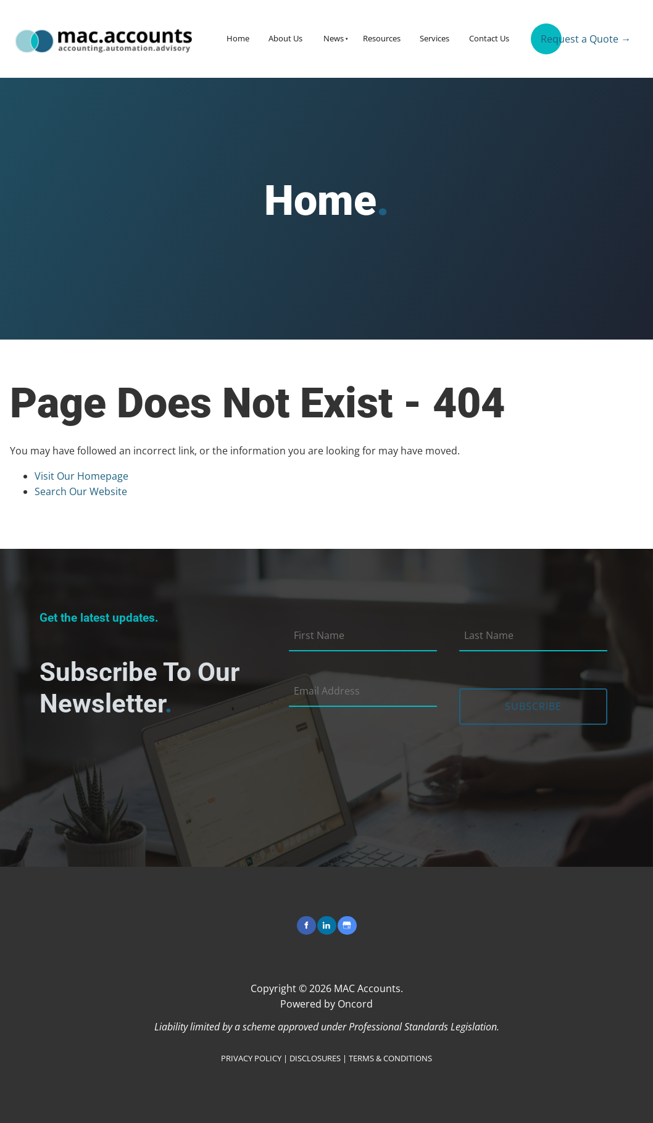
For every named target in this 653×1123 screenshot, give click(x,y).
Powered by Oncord (326, 1004)
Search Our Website (81, 491)
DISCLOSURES (315, 1058)
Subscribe (533, 706)
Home (238, 38)
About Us (285, 38)
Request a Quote (570, 34)
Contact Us (489, 38)
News (333, 38)
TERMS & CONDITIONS (390, 1058)
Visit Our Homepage (81, 476)
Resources (382, 38)
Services (434, 38)
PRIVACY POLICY (251, 1058)
